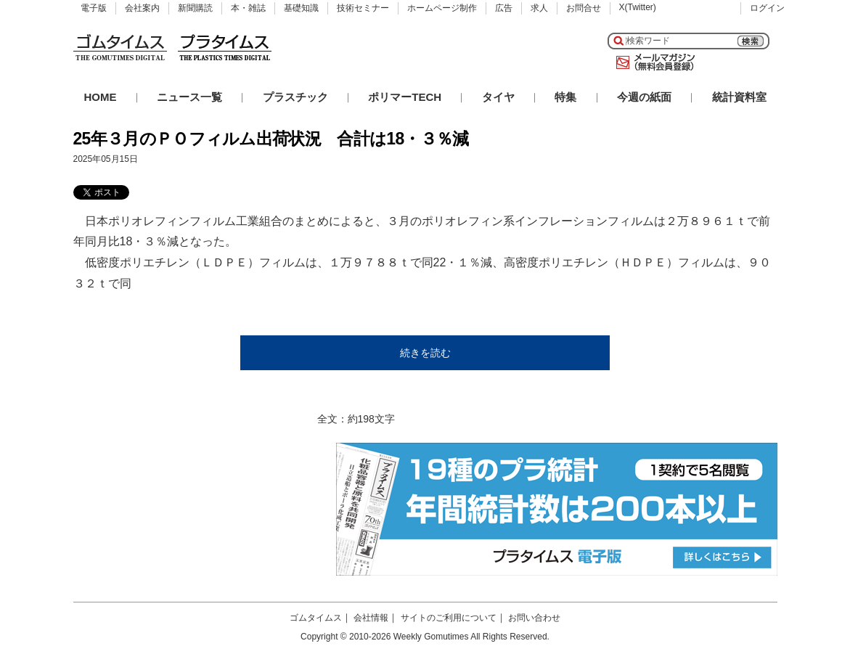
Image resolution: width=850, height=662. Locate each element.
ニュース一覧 (189, 97)
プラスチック (295, 97)
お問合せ (583, 8)
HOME (100, 97)
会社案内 (142, 8)
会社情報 (371, 618)
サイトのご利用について (448, 618)
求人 (539, 8)
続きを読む (425, 353)
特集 (565, 97)
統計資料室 (739, 97)
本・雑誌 (248, 8)
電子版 (94, 8)
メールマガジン (652, 62)
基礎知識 (301, 8)
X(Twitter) (637, 7)
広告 (503, 8)
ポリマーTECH (404, 97)
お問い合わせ (534, 618)
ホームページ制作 (442, 8)
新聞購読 (195, 8)
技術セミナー (363, 8)
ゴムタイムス (316, 618)
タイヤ (498, 97)
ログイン (767, 8)
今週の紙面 (644, 97)
